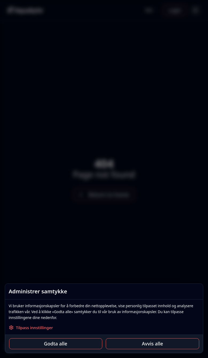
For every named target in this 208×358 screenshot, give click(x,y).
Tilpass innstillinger (31, 327)
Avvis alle (152, 343)
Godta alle (55, 343)
